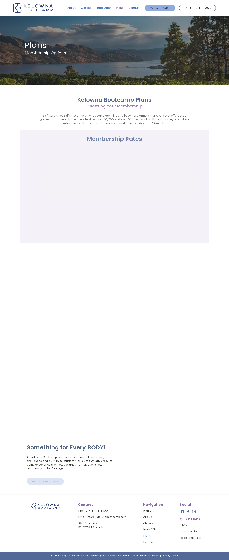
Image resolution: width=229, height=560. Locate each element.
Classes (86, 7)
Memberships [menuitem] (189, 531)
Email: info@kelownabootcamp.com (102, 516)
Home (147, 510)
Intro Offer (103, 7)
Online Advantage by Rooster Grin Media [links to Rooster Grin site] (105, 555)
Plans (120, 7)
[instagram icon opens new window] (194, 511)
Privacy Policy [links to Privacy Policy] (170, 555)
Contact (134, 7)
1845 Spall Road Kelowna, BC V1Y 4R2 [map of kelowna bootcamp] (92, 525)
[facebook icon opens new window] (188, 511)
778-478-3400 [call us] (160, 8)
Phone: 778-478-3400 (93, 510)
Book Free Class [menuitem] (190, 537)
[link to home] (44, 507)
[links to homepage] (33, 8)
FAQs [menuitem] (183, 525)
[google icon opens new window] (182, 511)
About (71, 7)
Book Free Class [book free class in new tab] (197, 8)
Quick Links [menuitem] (190, 519)
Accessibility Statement (145, 555)
